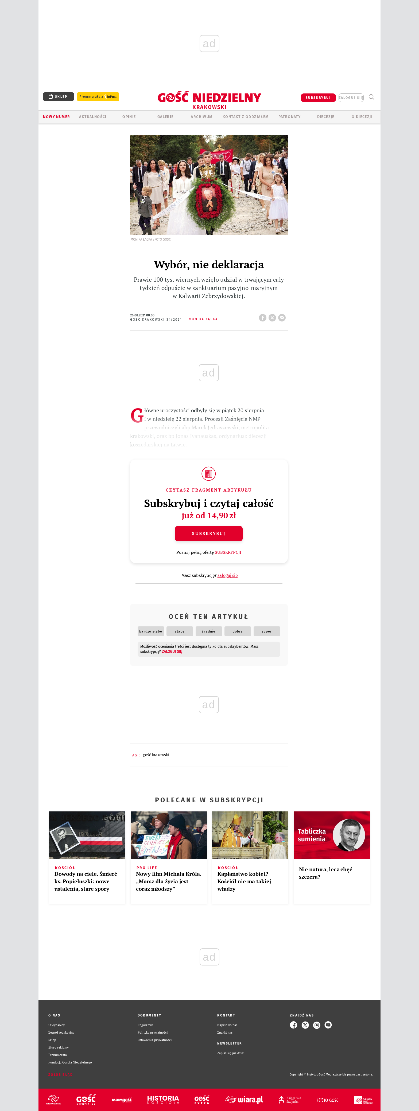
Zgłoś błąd (60, 1075)
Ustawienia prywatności (155, 1040)
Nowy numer (56, 117)
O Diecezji (362, 117)
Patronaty (289, 117)
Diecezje (326, 117)
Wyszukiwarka (371, 97)
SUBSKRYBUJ (318, 98)
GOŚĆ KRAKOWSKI (156, 755)
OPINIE (129, 117)
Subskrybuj (209, 533)
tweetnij (273, 316)
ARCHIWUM (201, 117)
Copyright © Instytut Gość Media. (312, 1074)
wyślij (283, 316)
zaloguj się (351, 98)
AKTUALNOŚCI (92, 117)
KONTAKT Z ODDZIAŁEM (246, 117)
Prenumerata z (98, 97)
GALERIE (165, 117)
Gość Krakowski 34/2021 (156, 319)
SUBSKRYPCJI (228, 552)
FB (264, 316)
